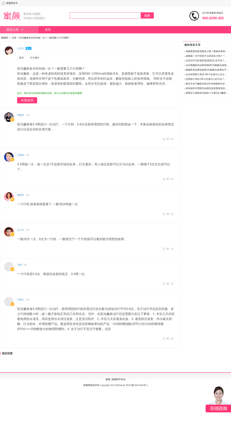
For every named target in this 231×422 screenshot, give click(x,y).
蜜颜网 (4, 37)
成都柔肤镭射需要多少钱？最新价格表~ (206, 51)
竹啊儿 (20, 299)
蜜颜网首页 (12, 3)
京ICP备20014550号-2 (137, 385)
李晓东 (20, 115)
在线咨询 (27, 100)
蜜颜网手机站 (119, 379)
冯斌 (19, 264)
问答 (14, 37)
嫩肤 (21, 57)
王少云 (20, 230)
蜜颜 (107, 379)
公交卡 (20, 48)
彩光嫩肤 (34, 57)
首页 (48, 29)
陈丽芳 (20, 195)
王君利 (20, 155)
